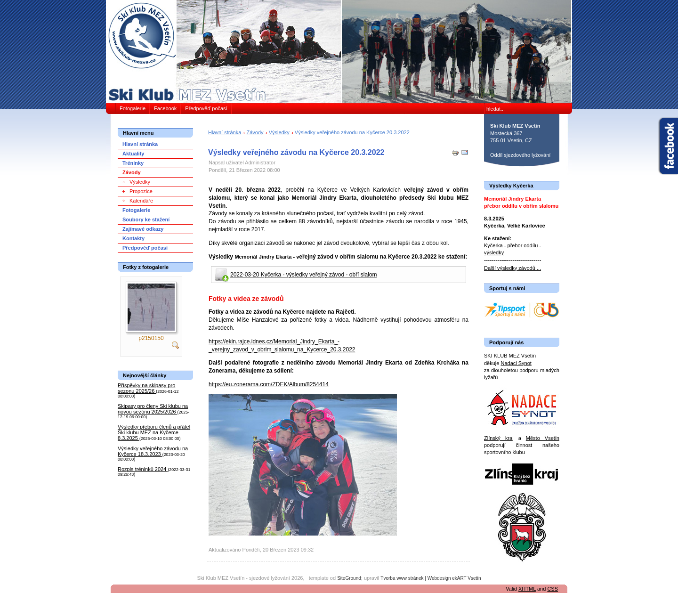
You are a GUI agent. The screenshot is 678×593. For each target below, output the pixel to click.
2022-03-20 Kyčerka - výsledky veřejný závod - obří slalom (303, 274)
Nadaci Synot (515, 363)
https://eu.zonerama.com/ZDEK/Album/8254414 (269, 384)
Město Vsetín (542, 438)
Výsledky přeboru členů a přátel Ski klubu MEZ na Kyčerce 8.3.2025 (154, 432)
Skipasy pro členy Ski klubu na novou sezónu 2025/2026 (153, 408)
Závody (254, 132)
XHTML (527, 589)
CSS (552, 589)
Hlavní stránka (224, 132)
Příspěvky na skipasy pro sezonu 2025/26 (146, 388)
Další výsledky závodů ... (512, 268)
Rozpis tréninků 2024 (143, 469)
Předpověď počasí (206, 108)
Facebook (165, 108)
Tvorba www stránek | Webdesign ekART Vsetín (430, 578)
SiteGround (349, 578)
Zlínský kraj (499, 438)
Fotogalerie (132, 108)
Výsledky (279, 132)
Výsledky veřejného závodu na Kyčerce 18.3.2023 (153, 451)
